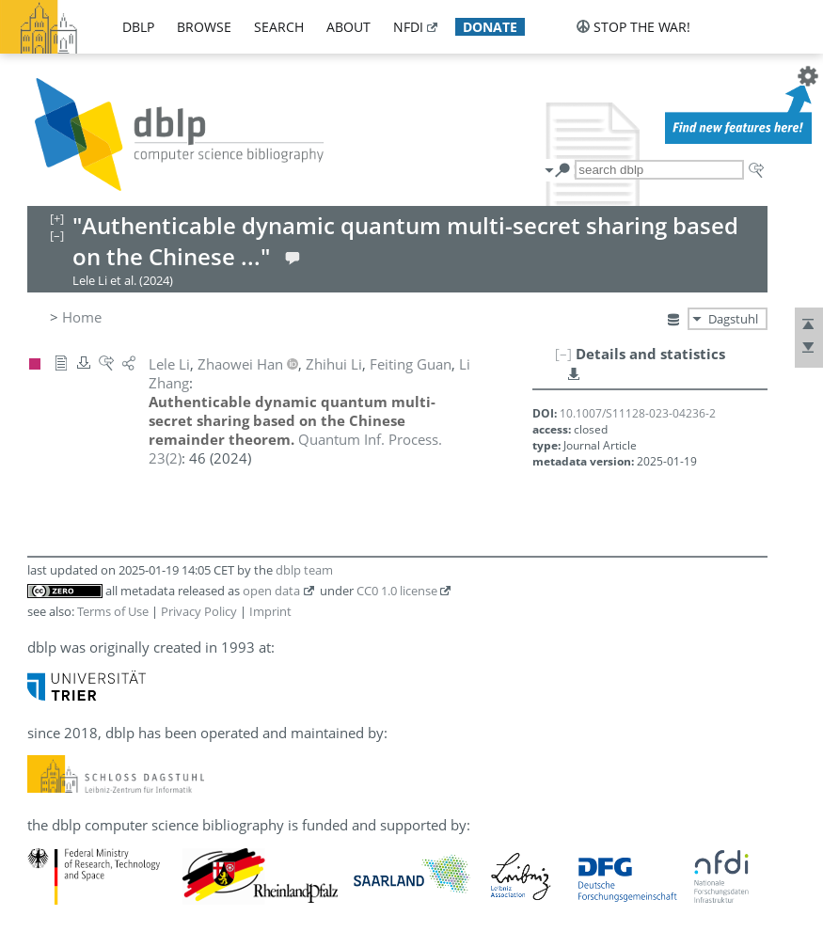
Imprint (270, 611)
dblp (138, 27)
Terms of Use (113, 611)
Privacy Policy (199, 611)
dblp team (304, 569)
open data (271, 590)
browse (204, 27)
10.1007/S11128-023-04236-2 (638, 413)
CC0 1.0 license (396, 590)
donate (490, 27)
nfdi (408, 27)
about (348, 27)
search (279, 27)
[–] (563, 353)
